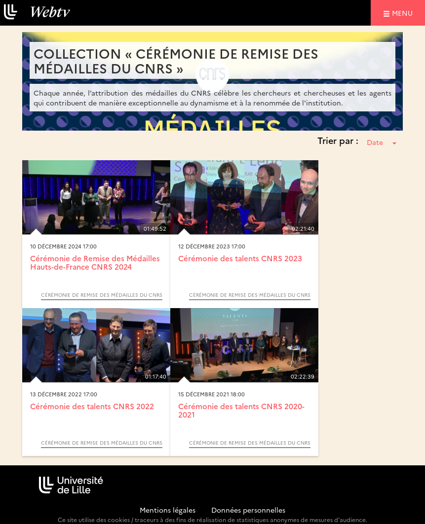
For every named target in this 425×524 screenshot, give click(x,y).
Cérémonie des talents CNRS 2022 (92, 406)
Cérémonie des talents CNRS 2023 (240, 258)
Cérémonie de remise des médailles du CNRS (101, 294)
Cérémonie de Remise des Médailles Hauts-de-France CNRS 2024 (95, 262)
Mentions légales (167, 510)
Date (381, 142)
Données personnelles (248, 510)
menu (404, 12)
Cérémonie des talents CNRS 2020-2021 (241, 410)
